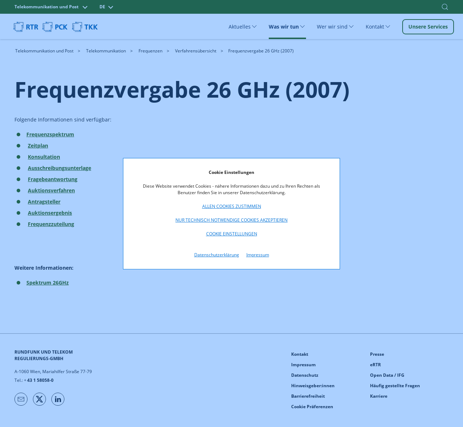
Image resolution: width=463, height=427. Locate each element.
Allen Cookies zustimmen (231, 206)
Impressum (257, 255)
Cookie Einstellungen (231, 234)
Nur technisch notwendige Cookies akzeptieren (231, 220)
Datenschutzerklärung (216, 255)
